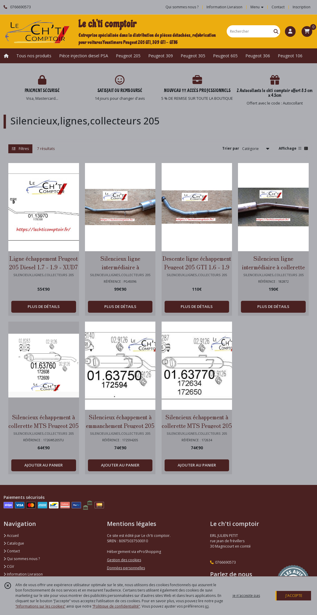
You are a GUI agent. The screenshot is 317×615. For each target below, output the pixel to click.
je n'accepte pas (246, 595)
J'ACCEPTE (294, 595)
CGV (9, 566)
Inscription (301, 7)
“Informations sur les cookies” (40, 606)
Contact (278, 7)
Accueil (11, 535)
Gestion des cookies (124, 559)
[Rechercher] (276, 31)
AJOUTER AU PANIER (43, 465)
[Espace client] (290, 31)
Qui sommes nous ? (22, 558)
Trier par (230, 148)
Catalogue (14, 543)
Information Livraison (23, 574)
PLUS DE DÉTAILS (44, 306)
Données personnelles (126, 567)
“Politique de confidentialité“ (116, 606)
